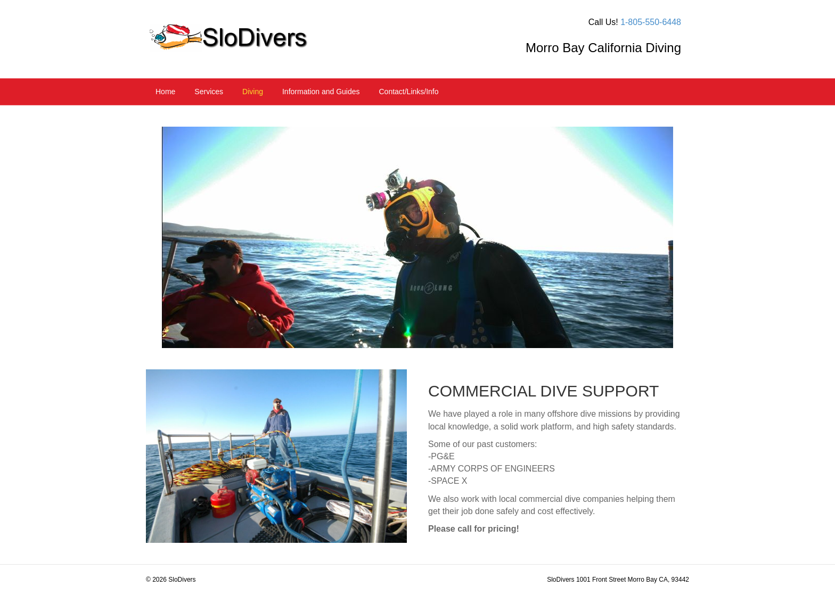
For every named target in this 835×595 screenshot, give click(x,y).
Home (165, 91)
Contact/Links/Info (408, 91)
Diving (252, 91)
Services (208, 91)
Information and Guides (321, 91)
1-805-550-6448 (650, 22)
